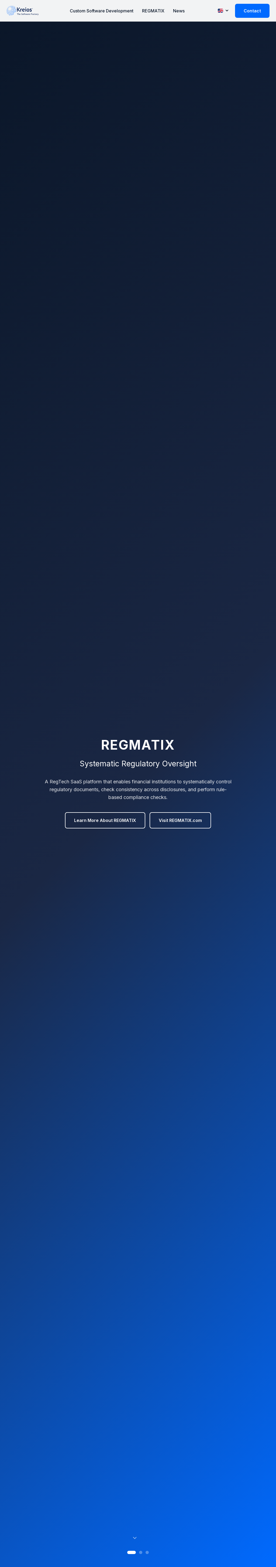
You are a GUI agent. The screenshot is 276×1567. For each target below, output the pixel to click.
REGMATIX (153, 10)
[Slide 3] (147, 1552)
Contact (252, 10)
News (179, 10)
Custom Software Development (101, 10)
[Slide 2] (140, 1552)
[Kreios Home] (22, 11)
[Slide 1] (131, 1552)
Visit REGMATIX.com (180, 820)
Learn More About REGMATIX (105, 820)
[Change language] (223, 10)
